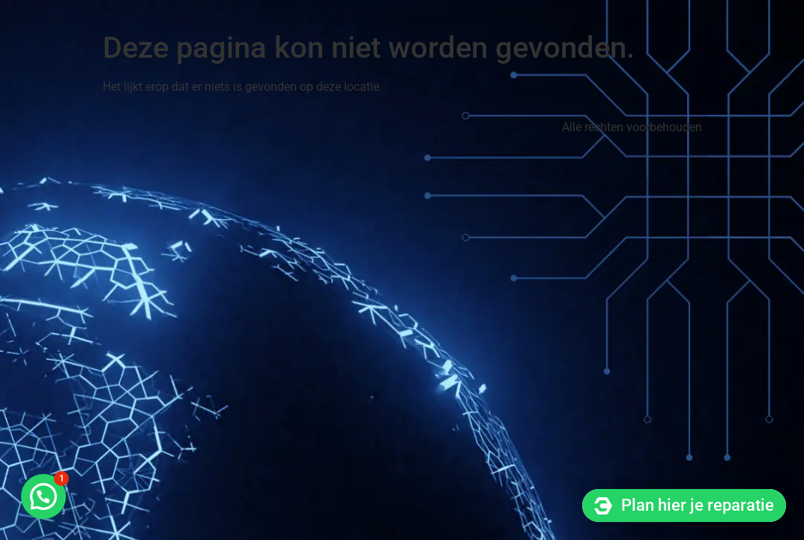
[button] (43, 496)
